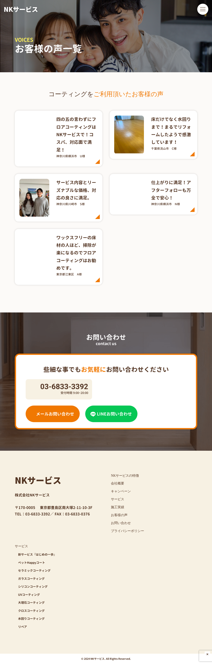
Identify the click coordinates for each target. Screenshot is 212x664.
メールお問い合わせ (51, 414)
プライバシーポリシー (127, 531)
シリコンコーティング (33, 587)
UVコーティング (29, 595)
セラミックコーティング (34, 571)
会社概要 (117, 483)
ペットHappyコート (31, 563)
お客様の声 (119, 515)
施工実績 (117, 507)
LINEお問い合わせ (110, 414)
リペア (22, 627)
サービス (117, 499)
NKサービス (21, 9)
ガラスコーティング (31, 579)
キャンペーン (121, 491)
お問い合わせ (121, 523)
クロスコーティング (31, 611)
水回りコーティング (31, 619)
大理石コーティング (31, 603)
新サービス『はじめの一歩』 (37, 554)
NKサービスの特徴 (125, 475)
